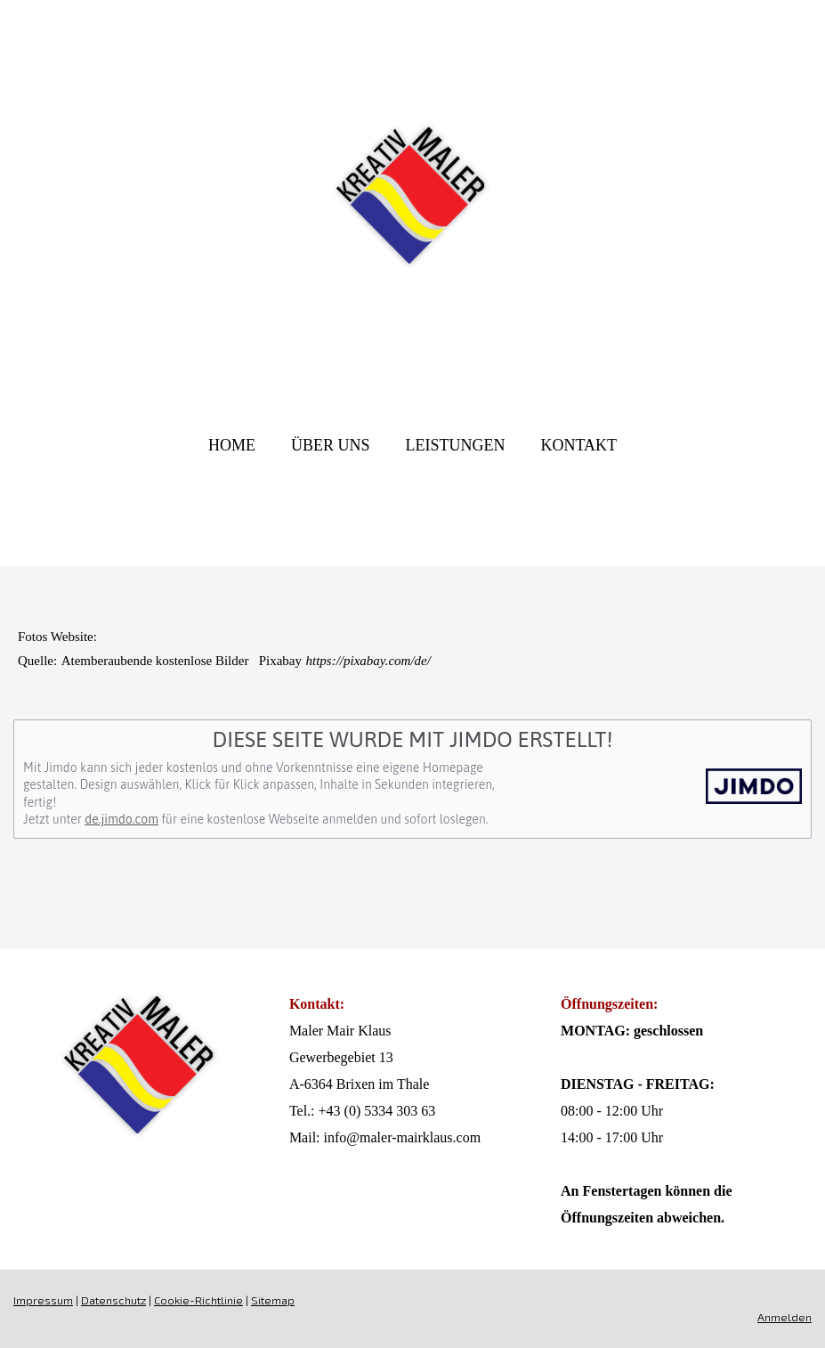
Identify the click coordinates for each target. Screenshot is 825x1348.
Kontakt (578, 445)
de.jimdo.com (121, 819)
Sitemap (273, 1300)
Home (231, 445)
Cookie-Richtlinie (198, 1300)
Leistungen (455, 445)
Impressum (43, 1300)
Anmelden (784, 1317)
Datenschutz (113, 1300)
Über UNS (330, 445)
